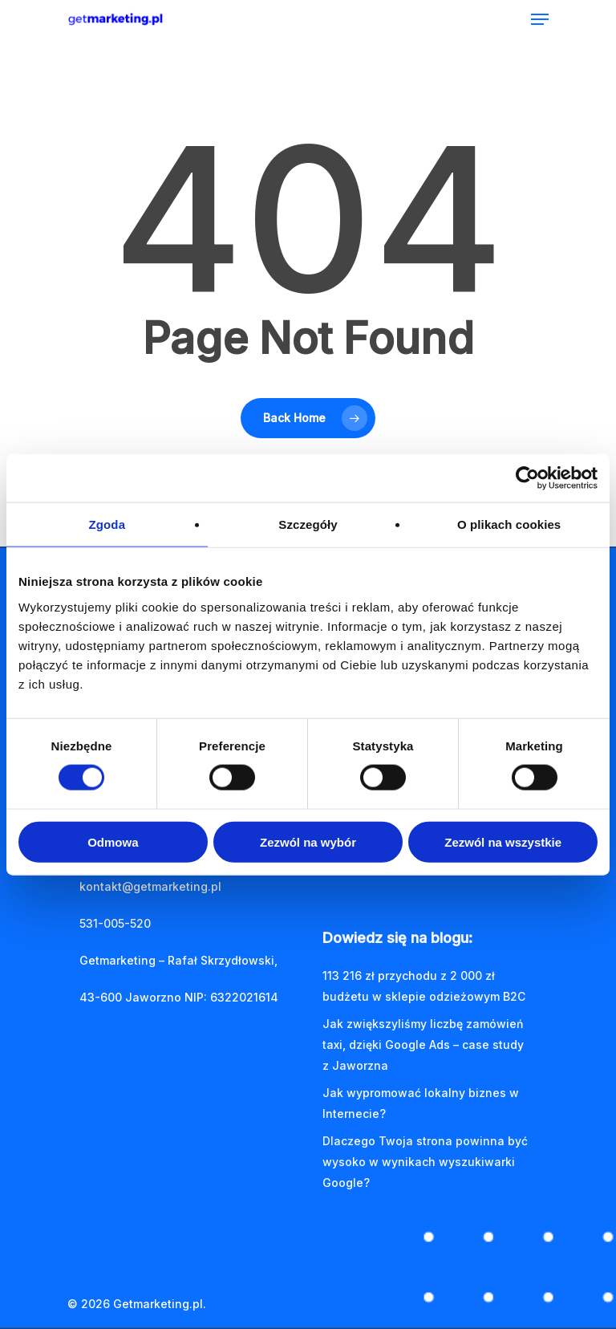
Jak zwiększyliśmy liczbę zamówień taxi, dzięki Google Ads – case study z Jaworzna (423, 1044)
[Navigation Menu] (540, 19)
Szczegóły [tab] (307, 524)
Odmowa (112, 841)
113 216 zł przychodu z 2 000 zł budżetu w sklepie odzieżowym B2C (423, 986)
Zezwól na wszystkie (502, 841)
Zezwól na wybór (308, 841)
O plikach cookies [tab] (509, 524)
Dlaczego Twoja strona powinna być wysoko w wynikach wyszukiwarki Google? (425, 1161)
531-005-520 (115, 923)
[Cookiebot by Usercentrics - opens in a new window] (527, 478)
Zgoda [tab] (107, 524)
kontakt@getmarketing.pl (150, 886)
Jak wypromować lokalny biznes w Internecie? (420, 1103)
